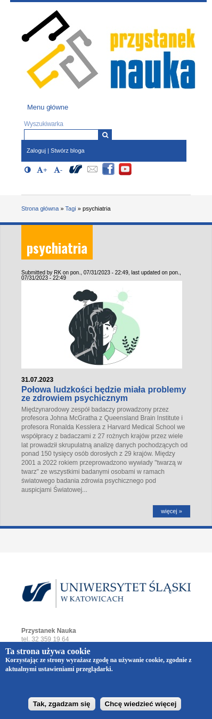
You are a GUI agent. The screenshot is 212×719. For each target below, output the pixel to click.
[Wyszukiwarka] (105, 134)
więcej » (171, 511)
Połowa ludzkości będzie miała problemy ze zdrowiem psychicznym (103, 394)
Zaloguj (36, 150)
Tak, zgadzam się (62, 708)
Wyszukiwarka (43, 124)
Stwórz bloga (68, 150)
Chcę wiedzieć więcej (141, 708)
